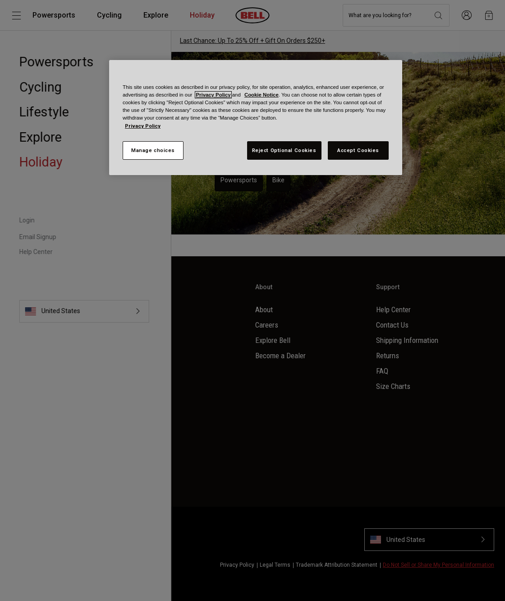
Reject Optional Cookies (284, 150)
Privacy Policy (213, 94)
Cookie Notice (261, 94)
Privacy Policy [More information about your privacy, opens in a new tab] (143, 126)
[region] (255, 117)
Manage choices (153, 150)
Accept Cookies (358, 150)
